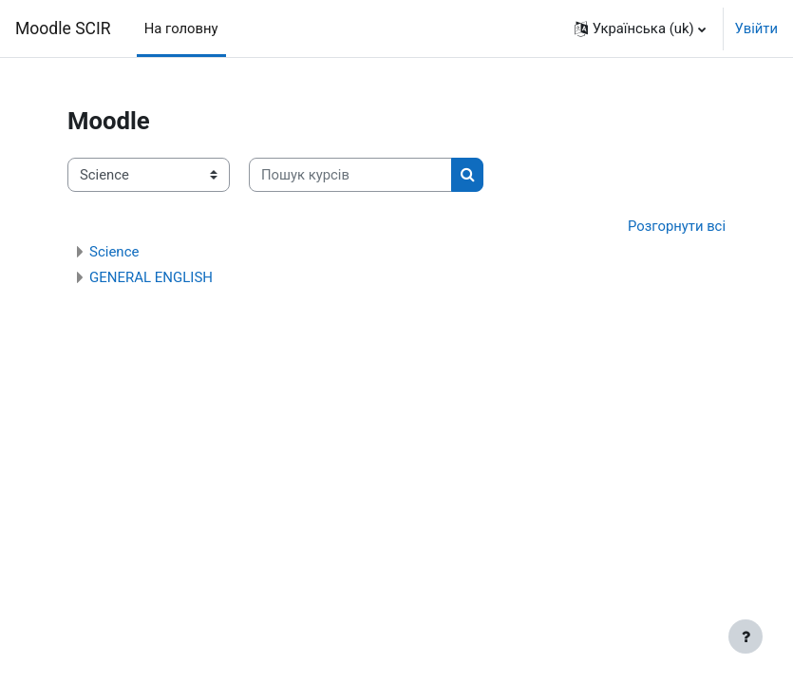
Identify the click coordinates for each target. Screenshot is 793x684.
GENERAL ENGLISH (151, 277)
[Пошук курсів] (350, 175)
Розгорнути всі (677, 226)
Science (114, 251)
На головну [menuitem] (181, 28)
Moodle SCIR (63, 28)
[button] (640, 28)
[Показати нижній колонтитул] (745, 636)
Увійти (756, 28)
